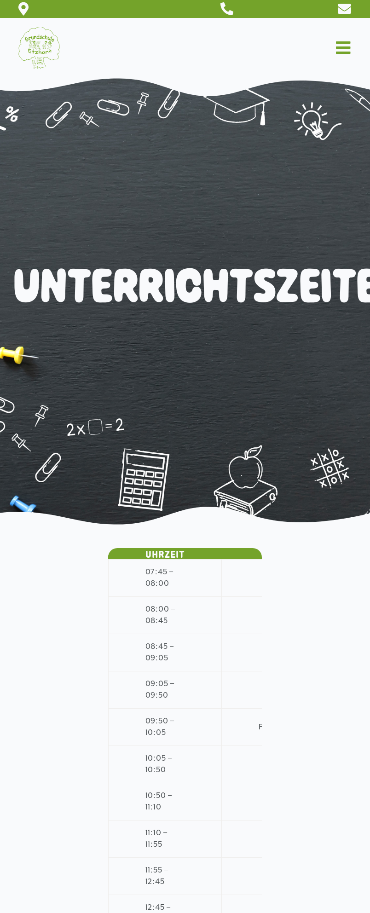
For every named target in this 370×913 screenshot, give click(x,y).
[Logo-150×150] (39, 31)
